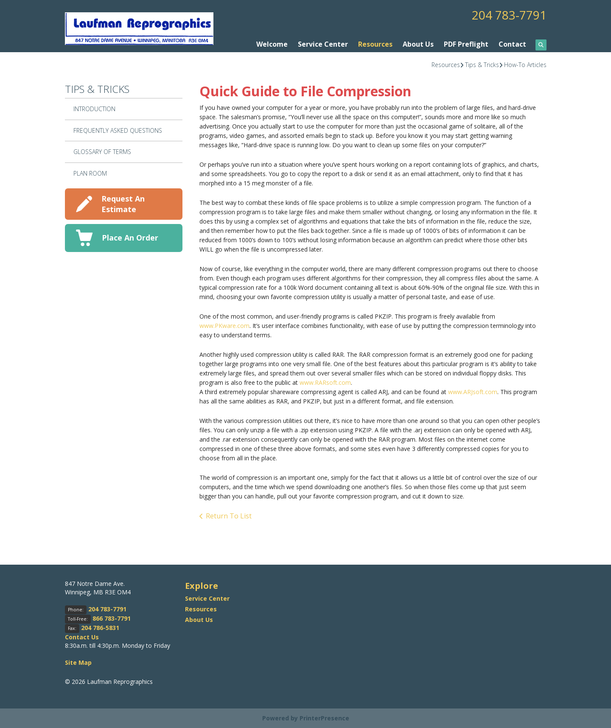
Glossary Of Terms (102, 152)
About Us (418, 44)
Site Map (78, 662)
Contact (512, 44)
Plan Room (90, 173)
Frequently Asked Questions (117, 130)
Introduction (94, 109)
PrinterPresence (324, 718)
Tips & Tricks (482, 65)
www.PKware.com (224, 326)
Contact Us (82, 637)
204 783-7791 (509, 15)
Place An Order (130, 237)
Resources (375, 44)
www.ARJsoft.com (472, 392)
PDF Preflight (466, 44)
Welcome (272, 44)
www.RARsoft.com (325, 382)
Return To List (229, 516)
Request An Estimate (123, 203)
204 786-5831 (100, 628)
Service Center (323, 44)
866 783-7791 (111, 618)
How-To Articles (525, 65)
